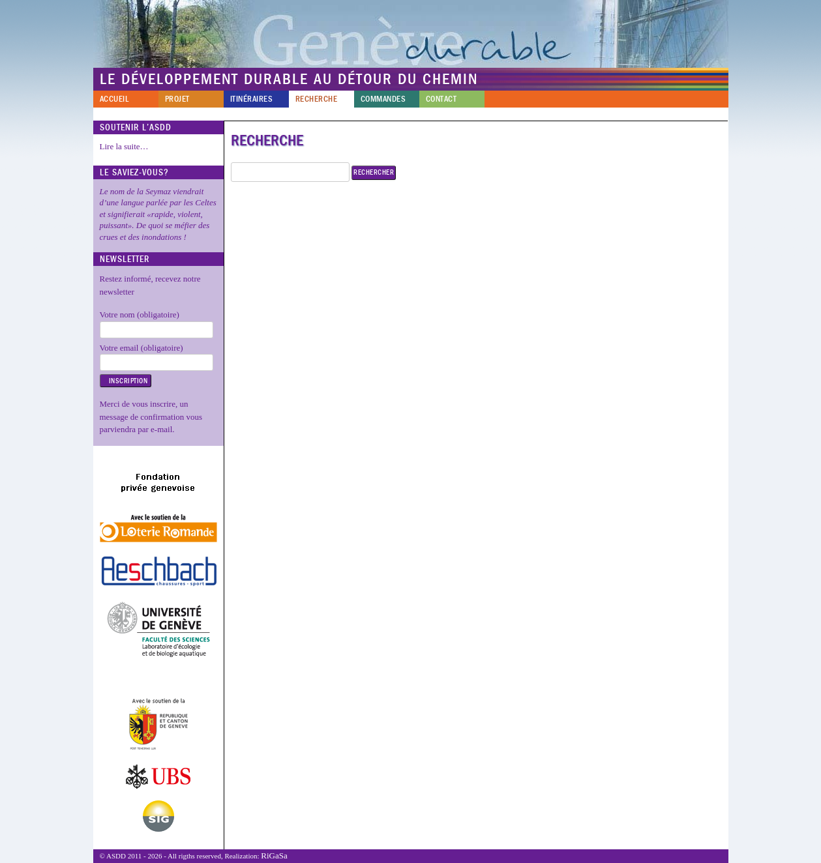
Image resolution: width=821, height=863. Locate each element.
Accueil (114, 99)
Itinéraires (251, 99)
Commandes (383, 99)
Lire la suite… (124, 146)
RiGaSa (274, 855)
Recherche (316, 99)
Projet (177, 99)
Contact (441, 99)
